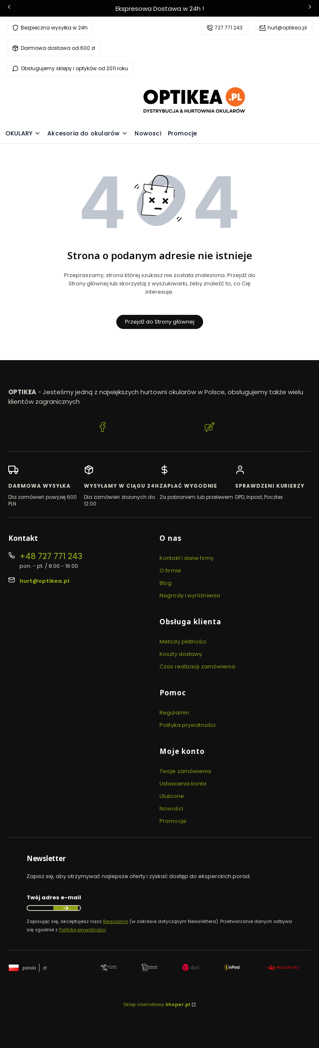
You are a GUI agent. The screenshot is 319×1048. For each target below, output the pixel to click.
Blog (166, 583)
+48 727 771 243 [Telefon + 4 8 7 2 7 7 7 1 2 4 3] (51, 556)
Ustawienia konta (183, 784)
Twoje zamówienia (185, 771)
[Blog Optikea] (210, 428)
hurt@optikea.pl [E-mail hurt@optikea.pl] (44, 581)
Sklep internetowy (156, 1004)
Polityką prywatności (82, 929)
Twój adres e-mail (54, 897)
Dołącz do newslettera (65, 908)
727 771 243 (229, 27)
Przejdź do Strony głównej (159, 322)
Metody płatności (183, 641)
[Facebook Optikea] (103, 428)
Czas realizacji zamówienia (197, 666)
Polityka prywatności (188, 725)
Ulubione (172, 796)
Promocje (173, 821)
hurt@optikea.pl (287, 27)
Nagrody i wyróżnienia (190, 595)
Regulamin (174, 713)
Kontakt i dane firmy (186, 558)
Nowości (171, 808)
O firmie (170, 570)
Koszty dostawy (181, 654)
